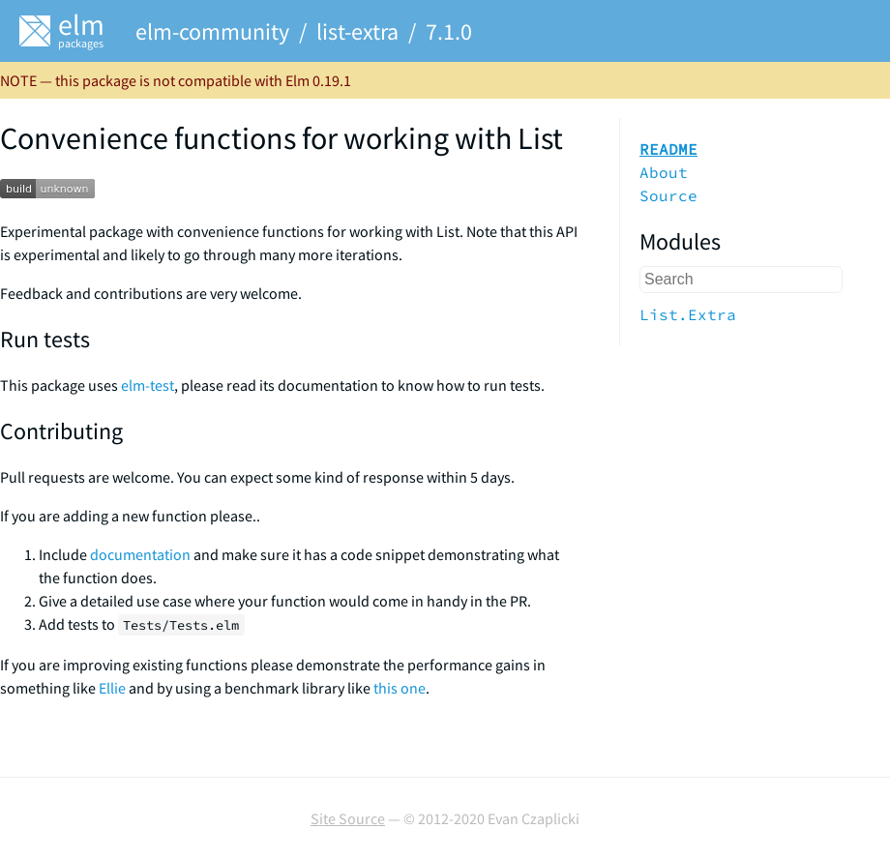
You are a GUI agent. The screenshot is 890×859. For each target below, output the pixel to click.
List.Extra (687, 314)
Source (668, 195)
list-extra (357, 31)
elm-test (147, 385)
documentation (140, 554)
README (668, 149)
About (663, 172)
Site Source (348, 818)
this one (399, 687)
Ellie (112, 687)
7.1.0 (449, 31)
